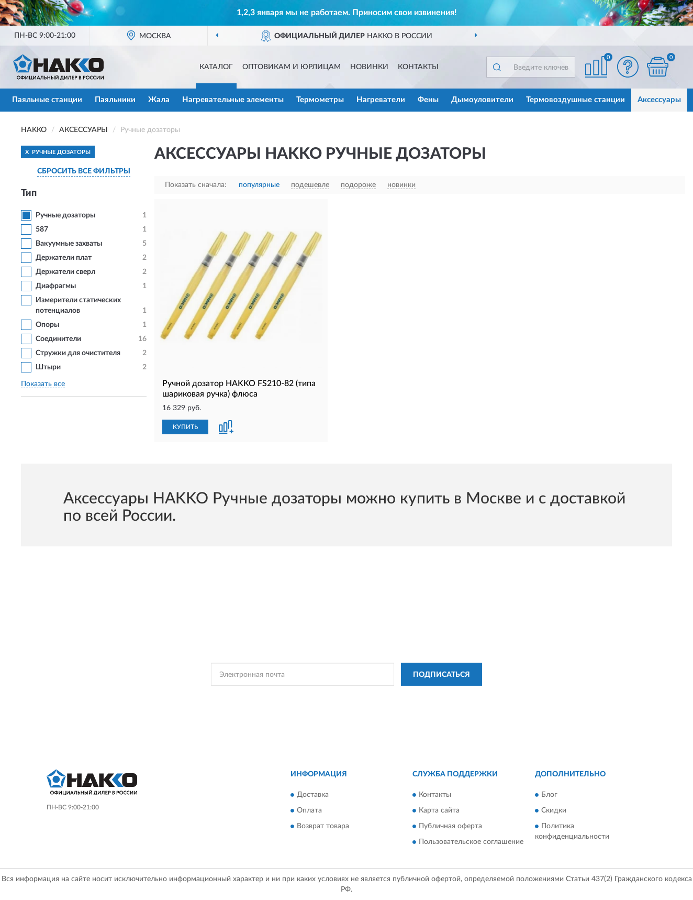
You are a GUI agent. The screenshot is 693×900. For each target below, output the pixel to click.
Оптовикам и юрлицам (291, 67)
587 (42, 229)
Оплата (309, 810)
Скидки (553, 810)
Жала (159, 100)
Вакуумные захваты (69, 243)
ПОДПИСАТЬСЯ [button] (441, 674)
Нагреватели (380, 100)
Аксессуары (659, 100)
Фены (428, 100)
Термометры (320, 100)
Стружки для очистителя (78, 353)
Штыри (48, 367)
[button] (627, 67)
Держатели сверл (65, 272)
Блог (549, 794)
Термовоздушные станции (575, 100)
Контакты (418, 67)
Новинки (369, 67)
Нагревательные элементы (233, 100)
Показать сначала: (196, 185)
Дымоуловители (482, 100)
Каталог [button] (216, 67)
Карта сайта (439, 810)
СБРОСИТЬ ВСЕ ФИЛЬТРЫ (83, 171)
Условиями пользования (439, 698)
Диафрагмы (56, 286)
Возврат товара (323, 826)
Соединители (58, 339)
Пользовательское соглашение (471, 842)
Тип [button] (29, 193)
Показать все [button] (43, 384)
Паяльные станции (47, 100)
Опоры (47, 324)
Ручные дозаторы (65, 215)
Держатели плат (64, 257)
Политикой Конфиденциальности (347, 698)
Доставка (313, 794)
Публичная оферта (450, 826)
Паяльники (115, 100)
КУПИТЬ (185, 427)
